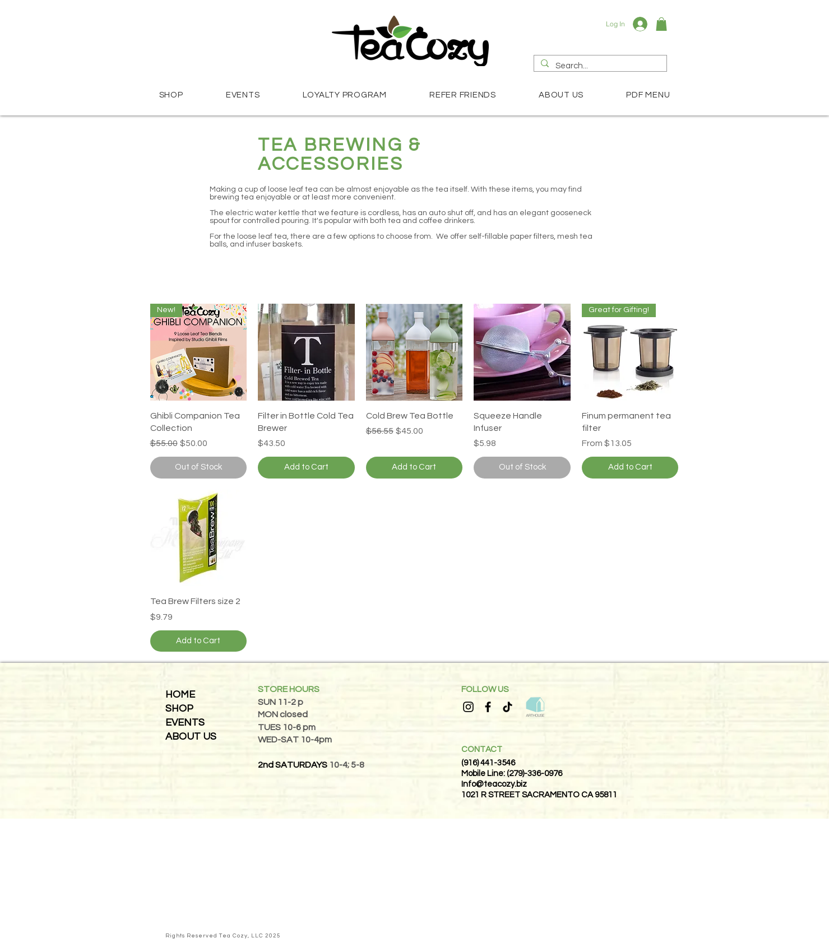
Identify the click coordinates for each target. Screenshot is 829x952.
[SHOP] (192, 709)
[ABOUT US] (192, 737)
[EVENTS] (196, 723)
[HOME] (192, 695)
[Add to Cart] (306, 468)
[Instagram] (468, 707)
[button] (661, 24)
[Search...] (599, 65)
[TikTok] (508, 707)
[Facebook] (488, 707)
